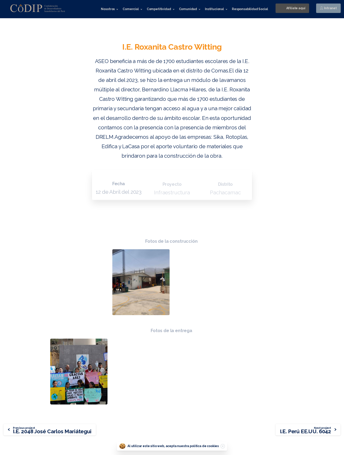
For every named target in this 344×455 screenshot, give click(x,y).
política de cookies (204, 446)
